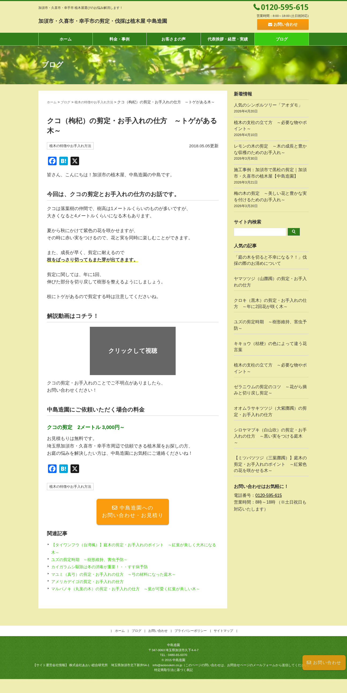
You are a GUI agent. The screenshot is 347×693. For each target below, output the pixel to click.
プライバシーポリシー (191, 645)
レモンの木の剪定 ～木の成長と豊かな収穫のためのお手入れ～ (271, 153)
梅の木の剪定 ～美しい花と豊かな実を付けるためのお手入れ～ (271, 200)
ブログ (282, 39)
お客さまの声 (173, 39)
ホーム (66, 39)
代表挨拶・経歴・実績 (228, 39)
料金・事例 (119, 39)
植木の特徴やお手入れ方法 (100, 102)
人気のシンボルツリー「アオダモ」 (271, 109)
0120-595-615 (285, 7)
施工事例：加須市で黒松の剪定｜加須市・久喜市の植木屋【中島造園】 (271, 176)
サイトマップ (223, 645)
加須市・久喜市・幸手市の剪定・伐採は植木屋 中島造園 (130, 20)
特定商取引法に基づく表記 (173, 684)
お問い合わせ (324, 662)
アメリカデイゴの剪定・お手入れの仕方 (92, 588)
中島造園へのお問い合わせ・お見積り (133, 518)
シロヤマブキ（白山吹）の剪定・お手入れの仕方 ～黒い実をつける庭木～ (270, 436)
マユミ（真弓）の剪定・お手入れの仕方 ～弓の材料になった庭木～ (122, 581)
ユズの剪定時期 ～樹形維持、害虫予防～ (94, 566)
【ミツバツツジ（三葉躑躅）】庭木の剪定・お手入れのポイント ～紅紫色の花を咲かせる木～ (270, 464)
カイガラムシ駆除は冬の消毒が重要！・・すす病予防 (106, 573)
